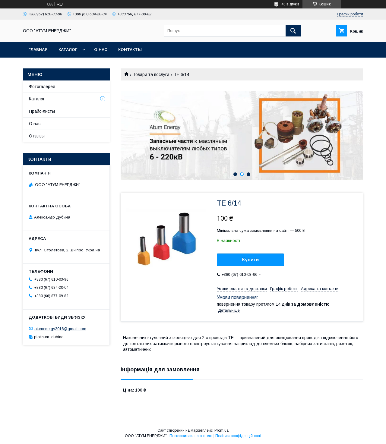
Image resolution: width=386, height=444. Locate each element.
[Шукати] (293, 30)
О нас (100, 49)
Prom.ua (221, 430)
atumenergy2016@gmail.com (60, 328)
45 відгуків (290, 4)
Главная (38, 49)
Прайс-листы (42, 111)
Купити (250, 259)
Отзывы (37, 136)
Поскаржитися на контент (191, 436)
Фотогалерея (42, 86)
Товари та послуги (151, 74)
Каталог (68, 49)
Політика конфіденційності (238, 436)
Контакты (130, 49)
